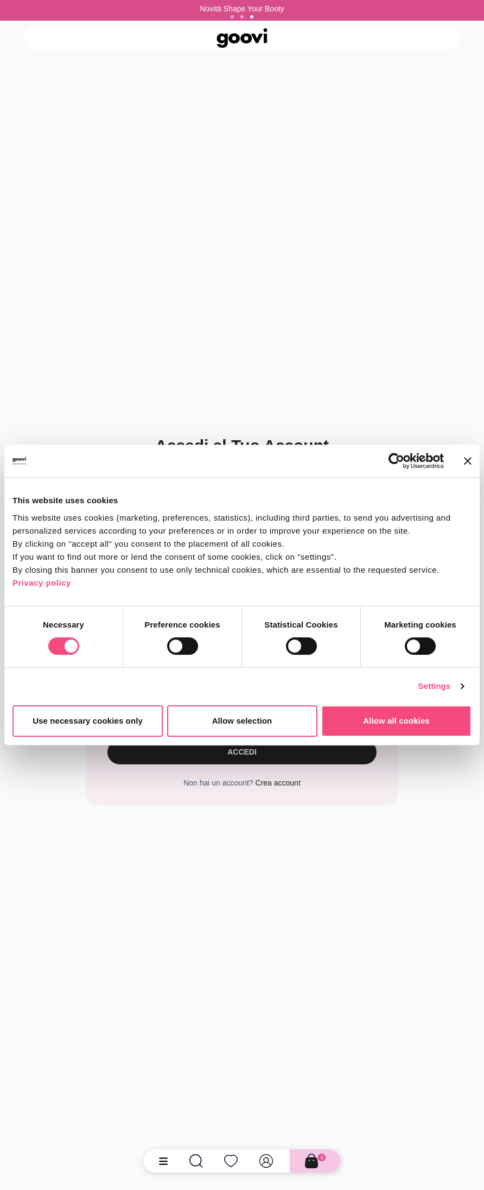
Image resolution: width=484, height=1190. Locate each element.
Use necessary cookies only (88, 720)
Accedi (242, 752)
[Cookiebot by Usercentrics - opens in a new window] (396, 461)
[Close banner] (468, 461)
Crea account (278, 782)
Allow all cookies (396, 720)
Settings (434, 686)
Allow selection (242, 720)
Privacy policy (41, 582)
